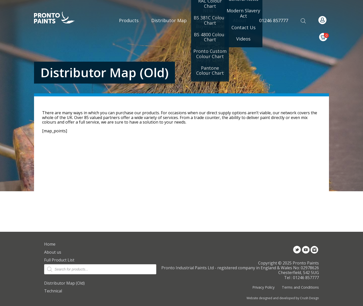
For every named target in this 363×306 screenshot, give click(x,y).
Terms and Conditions (300, 287)
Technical (53, 291)
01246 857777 (273, 20)
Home (49, 244)
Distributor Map (169, 20)
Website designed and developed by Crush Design (283, 298)
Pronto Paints (58, 18)
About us (52, 252)
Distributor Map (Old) (64, 283)
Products (129, 20)
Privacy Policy (263, 287)
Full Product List (59, 260)
